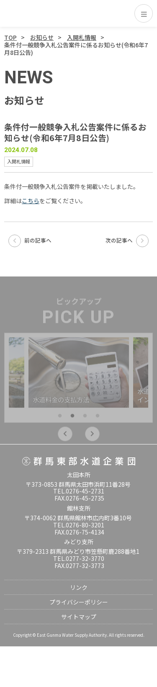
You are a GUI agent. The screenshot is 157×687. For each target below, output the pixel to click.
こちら (30, 200)
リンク (79, 587)
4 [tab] (97, 419)
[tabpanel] (78, 375)
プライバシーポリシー (78, 602)
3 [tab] (85, 419)
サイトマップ (78, 616)
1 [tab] (60, 419)
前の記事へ (29, 240)
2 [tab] (72, 419)
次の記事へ (127, 240)
